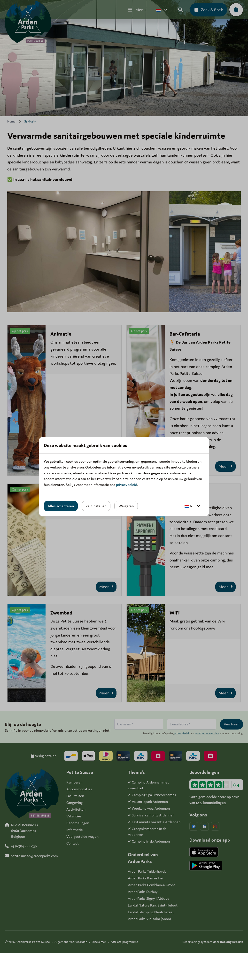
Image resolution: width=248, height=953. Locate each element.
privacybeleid (126, 484)
